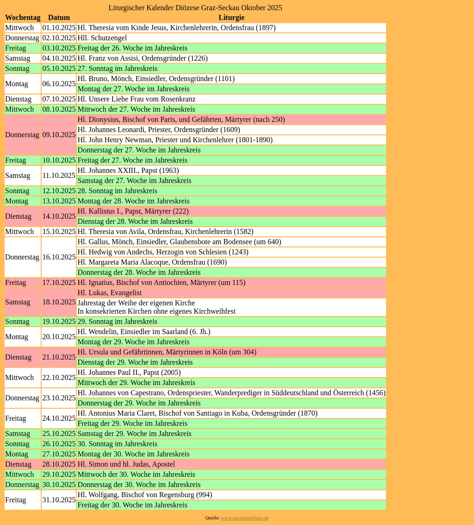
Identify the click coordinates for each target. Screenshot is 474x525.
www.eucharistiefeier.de (245, 517)
